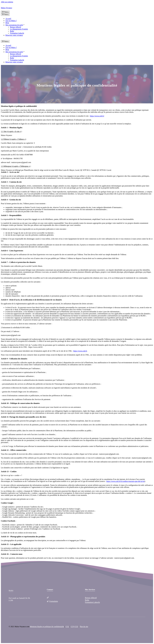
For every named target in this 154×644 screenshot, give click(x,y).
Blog (7, 23)
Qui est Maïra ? (11, 21)
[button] (24, 25)
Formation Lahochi (17, 33)
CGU (67, 627)
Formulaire (53, 601)
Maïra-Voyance (6, 8)
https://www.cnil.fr (80, 351)
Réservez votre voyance (14, 35)
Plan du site (84, 627)
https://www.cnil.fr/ (97, 116)
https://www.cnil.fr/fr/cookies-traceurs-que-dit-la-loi (125, 481)
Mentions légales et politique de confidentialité (47, 627)
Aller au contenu (7, 2)
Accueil (8, 19)
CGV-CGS (74, 627)
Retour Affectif (15, 27)
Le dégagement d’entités (19, 29)
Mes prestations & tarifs (15, 25)
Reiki (12, 31)
